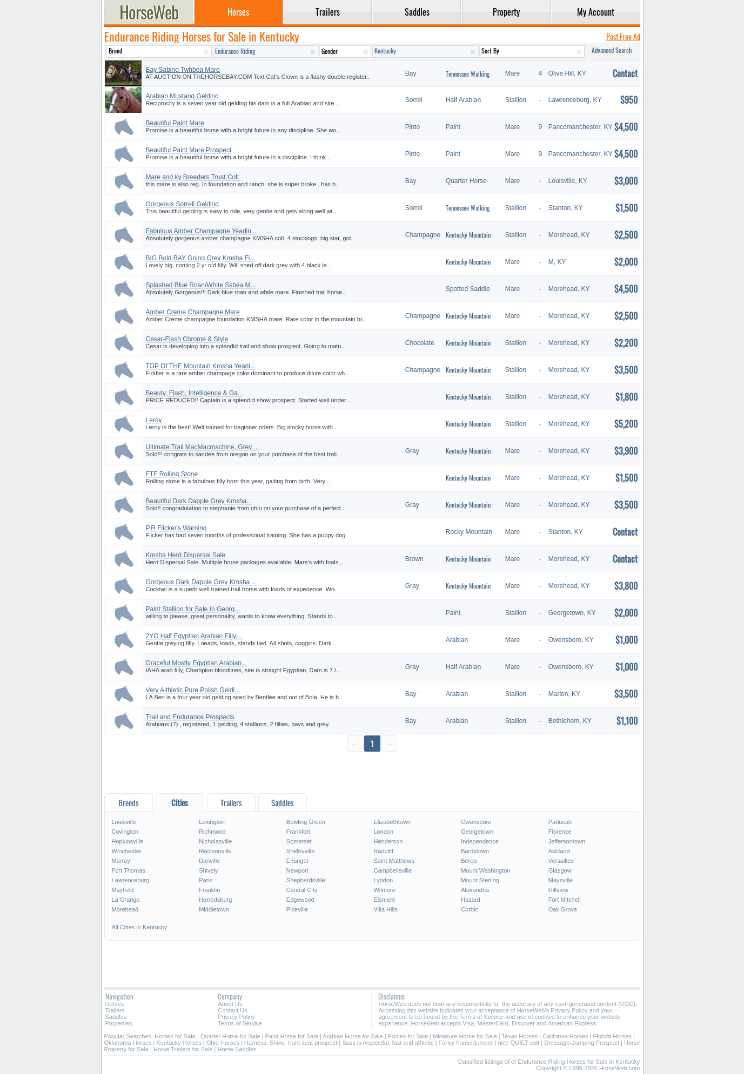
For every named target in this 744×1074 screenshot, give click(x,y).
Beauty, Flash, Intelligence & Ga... (195, 393)
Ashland (559, 851)
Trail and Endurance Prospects (190, 717)
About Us (230, 1004)
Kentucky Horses (179, 1042)
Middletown (214, 909)
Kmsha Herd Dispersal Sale (185, 555)
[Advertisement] (372, 772)
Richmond (212, 831)
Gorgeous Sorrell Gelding (182, 204)
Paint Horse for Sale (291, 1036)
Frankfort (298, 831)
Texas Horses (520, 1036)
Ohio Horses (222, 1042)
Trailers (115, 1010)
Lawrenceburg (131, 880)
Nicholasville (215, 841)
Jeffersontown (566, 841)
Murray (121, 860)
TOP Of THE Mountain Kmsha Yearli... (201, 366)
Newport (297, 870)
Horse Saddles (236, 1049)
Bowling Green (305, 822)
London (383, 831)
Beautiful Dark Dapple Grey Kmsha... (199, 501)
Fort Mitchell (564, 899)
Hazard (470, 899)
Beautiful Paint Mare (175, 123)
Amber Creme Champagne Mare (193, 312)
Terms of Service (240, 1023)
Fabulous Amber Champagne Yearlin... (201, 231)
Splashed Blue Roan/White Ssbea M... (201, 285)
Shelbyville (300, 851)
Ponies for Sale (408, 1036)
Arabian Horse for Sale (353, 1036)
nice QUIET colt (518, 1042)
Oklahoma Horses (128, 1042)
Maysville (560, 880)
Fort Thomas (128, 870)
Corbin (469, 909)
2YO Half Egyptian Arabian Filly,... (194, 636)
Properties (118, 1023)
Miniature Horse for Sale (465, 1036)
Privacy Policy (236, 1017)
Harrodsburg (215, 899)
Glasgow (560, 870)
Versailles (561, 860)
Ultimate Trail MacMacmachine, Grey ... (202, 447)
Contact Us (232, 1010)
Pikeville (297, 909)
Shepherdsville (305, 880)
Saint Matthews (393, 860)
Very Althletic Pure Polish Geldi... (193, 690)
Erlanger (297, 860)
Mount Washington (485, 870)
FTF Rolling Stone (172, 474)
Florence (560, 831)
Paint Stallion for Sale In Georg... (193, 609)
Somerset (299, 841)
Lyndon (383, 880)
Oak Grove (562, 909)
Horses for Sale (175, 1036)
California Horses (565, 1036)
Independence (480, 841)
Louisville (124, 822)
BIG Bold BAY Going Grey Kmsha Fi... (201, 258)
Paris (205, 880)
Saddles (116, 1017)
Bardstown (475, 851)
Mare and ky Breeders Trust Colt (192, 177)
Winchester (127, 851)
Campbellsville (392, 870)
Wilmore (384, 890)
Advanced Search (612, 50)
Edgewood (300, 899)
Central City (301, 890)
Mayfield (123, 890)
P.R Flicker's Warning (176, 528)
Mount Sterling (480, 880)
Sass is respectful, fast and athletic (387, 1042)
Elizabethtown (392, 822)
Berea (469, 860)
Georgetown (477, 831)
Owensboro (476, 822)
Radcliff (383, 851)
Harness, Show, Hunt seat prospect (290, 1042)
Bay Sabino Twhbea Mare (183, 69)
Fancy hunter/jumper (466, 1042)
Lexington (212, 822)
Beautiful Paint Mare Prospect (189, 150)
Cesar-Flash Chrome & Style (187, 339)
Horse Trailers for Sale (182, 1049)
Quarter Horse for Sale (230, 1036)
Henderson (388, 841)
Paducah (560, 822)
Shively (208, 870)
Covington (125, 831)
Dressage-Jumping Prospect (581, 1042)
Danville (209, 860)
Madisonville (215, 851)
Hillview (558, 890)
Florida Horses (612, 1036)
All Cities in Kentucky (139, 927)
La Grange (126, 899)
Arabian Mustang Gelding (182, 96)
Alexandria (475, 890)
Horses (114, 1004)
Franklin (209, 890)
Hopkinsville (128, 841)
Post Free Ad (623, 36)
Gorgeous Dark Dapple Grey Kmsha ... (201, 582)
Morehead (125, 909)
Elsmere (384, 899)
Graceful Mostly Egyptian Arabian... (196, 663)
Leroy (154, 420)
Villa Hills (385, 909)
